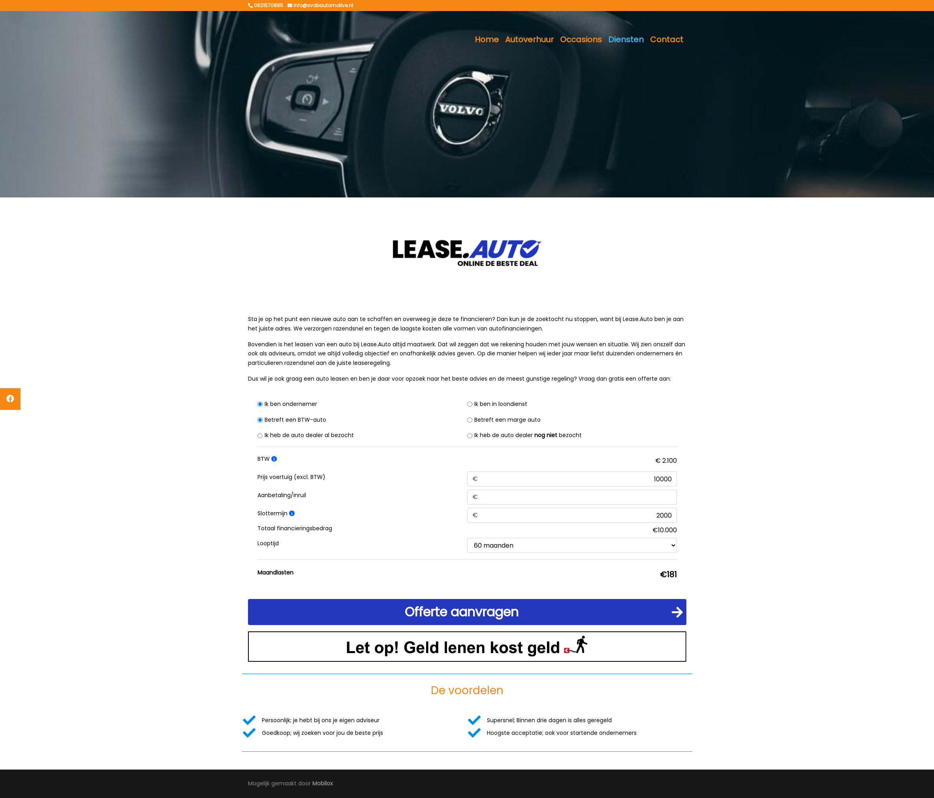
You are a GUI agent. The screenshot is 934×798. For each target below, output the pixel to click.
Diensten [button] (626, 39)
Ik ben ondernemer (291, 404)
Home (487, 39)
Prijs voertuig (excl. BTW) (291, 477)
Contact (666, 39)
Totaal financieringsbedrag (294, 528)
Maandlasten (275, 572)
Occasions (581, 39)
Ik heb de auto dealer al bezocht (309, 435)
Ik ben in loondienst (500, 404)
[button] (467, 612)
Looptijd (268, 543)
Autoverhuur (529, 39)
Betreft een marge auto (507, 420)
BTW (267, 459)
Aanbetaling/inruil (281, 495)
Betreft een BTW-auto (295, 420)
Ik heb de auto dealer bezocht (528, 435)
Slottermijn (276, 513)
